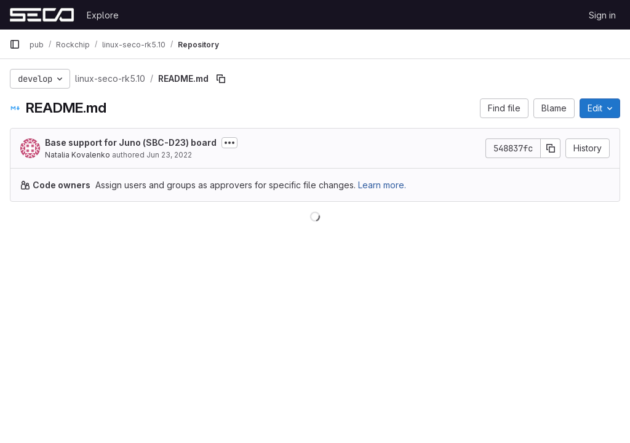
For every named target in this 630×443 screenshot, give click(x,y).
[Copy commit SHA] (550, 148)
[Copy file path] (221, 79)
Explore (103, 15)
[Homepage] (42, 15)
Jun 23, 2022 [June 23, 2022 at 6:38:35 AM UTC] (169, 154)
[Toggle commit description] (229, 142)
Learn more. (382, 185)
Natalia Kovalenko (77, 154)
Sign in (602, 15)
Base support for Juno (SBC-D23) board (131, 142)
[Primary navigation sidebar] (15, 44)
